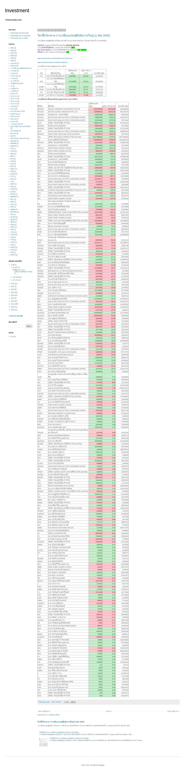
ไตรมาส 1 (14, 96)
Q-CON (13, 217)
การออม (13, 73)
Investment (17, 10)
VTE (12, 252)
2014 (13, 295)
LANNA (13, 189)
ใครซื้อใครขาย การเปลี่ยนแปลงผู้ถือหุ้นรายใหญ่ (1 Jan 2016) (69, 738)
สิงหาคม (13, 133)
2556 (12, 50)
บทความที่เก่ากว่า (173, 711)
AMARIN (13, 143)
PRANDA (14, 212)
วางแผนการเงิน (16, 124)
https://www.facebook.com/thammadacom (52, 62)
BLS (12, 159)
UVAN (13, 250)
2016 (13, 289)
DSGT (13, 169)
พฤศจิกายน (14, 114)
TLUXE (13, 235)
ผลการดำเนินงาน (16, 111)
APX (12, 148)
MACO (13, 194)
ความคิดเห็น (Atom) (53, 715)
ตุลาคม (13, 93)
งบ (11, 86)
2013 (13, 298)
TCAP (13, 232)
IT (11, 181)
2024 (13, 284)
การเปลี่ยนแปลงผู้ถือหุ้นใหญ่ (19, 68)
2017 (13, 286)
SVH (12, 229)
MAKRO (13, 197)
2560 (12, 60)
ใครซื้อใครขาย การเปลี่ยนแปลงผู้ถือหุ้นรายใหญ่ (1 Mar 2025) (73, 35)
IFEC (12, 179)
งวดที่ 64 (13, 88)
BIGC (12, 154)
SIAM (12, 224)
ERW (12, 171)
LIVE (12, 192)
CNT (12, 164)
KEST (12, 184)
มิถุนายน (13, 119)
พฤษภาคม (14, 116)
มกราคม (16, 280)
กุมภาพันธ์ (16, 277)
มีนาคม (15, 267)
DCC (12, 166)
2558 (12, 56)
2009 (13, 310)
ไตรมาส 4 (14, 104)
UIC (12, 245)
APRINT (13, 146)
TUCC (13, 242)
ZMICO (13, 255)
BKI (12, 156)
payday (13, 209)
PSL (12, 214)
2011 (13, 304)
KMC (12, 186)
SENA (13, 222)
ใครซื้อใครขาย (15, 83)
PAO (12, 207)
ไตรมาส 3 (14, 101)
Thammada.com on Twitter (19, 38)
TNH (12, 237)
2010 (13, 307)
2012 (13, 301)
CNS (12, 161)
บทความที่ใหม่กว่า (44, 711)
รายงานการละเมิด (16, 316)
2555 (12, 48)
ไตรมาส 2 (14, 98)
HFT (12, 176)
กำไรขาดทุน (15, 76)
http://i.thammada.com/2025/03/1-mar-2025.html (54, 58)
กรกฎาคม (14, 63)
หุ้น (12, 136)
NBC (12, 202)
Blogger (101, 765)
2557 (12, 53)
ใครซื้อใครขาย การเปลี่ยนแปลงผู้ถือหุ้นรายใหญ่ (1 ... (22, 271)
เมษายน (13, 121)
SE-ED (13, 219)
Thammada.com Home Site (20, 33)
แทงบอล (13, 106)
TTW (12, 240)
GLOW (13, 174)
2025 (13, 265)
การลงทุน (14, 71)
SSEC (13, 227)
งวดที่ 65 (13, 91)
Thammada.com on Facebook (20, 36)
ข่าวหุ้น (13, 78)
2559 (12, 58)
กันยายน (13, 66)
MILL (12, 199)
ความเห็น (14, 81)
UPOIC (13, 247)
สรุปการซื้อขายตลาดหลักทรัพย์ (20, 126)
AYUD (13, 151)
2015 (13, 292)
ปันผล (12, 109)
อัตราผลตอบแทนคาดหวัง (19, 138)
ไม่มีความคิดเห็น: (56, 702)
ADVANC (14, 141)
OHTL (13, 204)
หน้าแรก (108, 711)
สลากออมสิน (15, 131)
